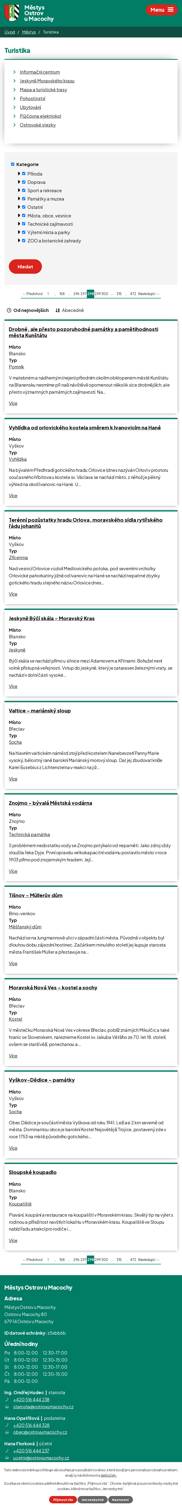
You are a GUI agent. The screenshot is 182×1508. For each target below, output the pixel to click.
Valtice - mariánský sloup (40, 710)
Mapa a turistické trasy (43, 89)
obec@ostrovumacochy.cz (40, 1432)
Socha (15, 742)
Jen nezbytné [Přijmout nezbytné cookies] (92, 1500)
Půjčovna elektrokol (40, 116)
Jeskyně (17, 650)
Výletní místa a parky (48, 232)
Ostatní (35, 207)
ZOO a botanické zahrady (54, 240)
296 (76, 294)
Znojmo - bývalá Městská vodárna (50, 803)
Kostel (15, 1019)
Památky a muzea (45, 199)
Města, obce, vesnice (49, 215)
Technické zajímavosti (50, 223)
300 (104, 294)
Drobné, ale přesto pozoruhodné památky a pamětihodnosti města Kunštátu (83, 332)
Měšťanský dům (25, 926)
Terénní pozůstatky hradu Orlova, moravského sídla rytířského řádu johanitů (86, 523)
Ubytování (30, 107)
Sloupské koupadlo (33, 1172)
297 (83, 294)
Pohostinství (32, 98)
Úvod (9, 32)
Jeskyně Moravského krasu (47, 80)
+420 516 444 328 (31, 1425)
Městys (29, 32)
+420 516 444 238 (31, 1399)
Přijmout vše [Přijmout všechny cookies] (63, 1500)
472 (133, 294)
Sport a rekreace (44, 190)
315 (119, 294)
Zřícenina (18, 557)
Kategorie (27, 164)
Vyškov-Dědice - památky (42, 1080)
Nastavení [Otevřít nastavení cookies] (120, 1500)
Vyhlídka (18, 459)
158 (62, 294)
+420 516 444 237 (31, 1450)
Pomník (16, 366)
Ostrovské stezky (38, 125)
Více (13, 403)
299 (98, 294)
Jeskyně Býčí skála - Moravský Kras (52, 618)
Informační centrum (40, 72)
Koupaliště (20, 1204)
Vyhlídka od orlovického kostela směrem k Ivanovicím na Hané (85, 427)
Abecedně (73, 310)
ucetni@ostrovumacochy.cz (41, 1458)
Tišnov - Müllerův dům (36, 895)
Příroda (34, 173)
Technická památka (29, 834)
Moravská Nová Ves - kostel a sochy (53, 987)
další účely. (109, 1475)
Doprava (36, 182)
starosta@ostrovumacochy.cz (43, 1406)
